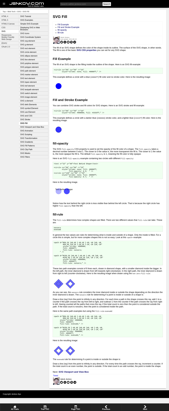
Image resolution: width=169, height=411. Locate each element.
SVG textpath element (29, 90)
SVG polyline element (29, 63)
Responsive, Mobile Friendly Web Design (8, 37)
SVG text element (27, 78)
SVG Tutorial (25, 16)
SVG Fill (26, 12)
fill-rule (61, 32)
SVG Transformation (28, 138)
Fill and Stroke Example (68, 27)
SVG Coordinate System (30, 37)
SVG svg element (27, 41)
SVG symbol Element (29, 108)
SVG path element (28, 71)
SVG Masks (25, 153)
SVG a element (26, 101)
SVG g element (26, 45)
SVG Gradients (26, 142)
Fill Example (63, 24)
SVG (19, 12)
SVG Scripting (26, 134)
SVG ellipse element (28, 56)
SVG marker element (29, 75)
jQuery (4, 43)
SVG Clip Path (26, 149)
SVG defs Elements (28, 105)
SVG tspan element (28, 82)
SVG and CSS (26, 116)
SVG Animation (26, 131)
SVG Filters (25, 157)
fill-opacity (62, 30)
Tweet (55, 389)
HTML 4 (5, 16)
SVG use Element (27, 112)
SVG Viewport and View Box (32, 127)
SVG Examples (26, 20)
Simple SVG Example (29, 24)
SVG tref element (27, 86)
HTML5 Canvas (8, 24)
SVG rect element (27, 48)
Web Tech (11, 12)
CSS (3, 28)
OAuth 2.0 (6, 47)
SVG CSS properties (86, 50)
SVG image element (28, 97)
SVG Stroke (25, 120)
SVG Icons (24, 33)
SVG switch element (28, 93)
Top (4, 12)
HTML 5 (5, 20)
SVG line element (27, 60)
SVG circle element (28, 52)
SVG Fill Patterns (27, 146)
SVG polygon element (29, 67)
